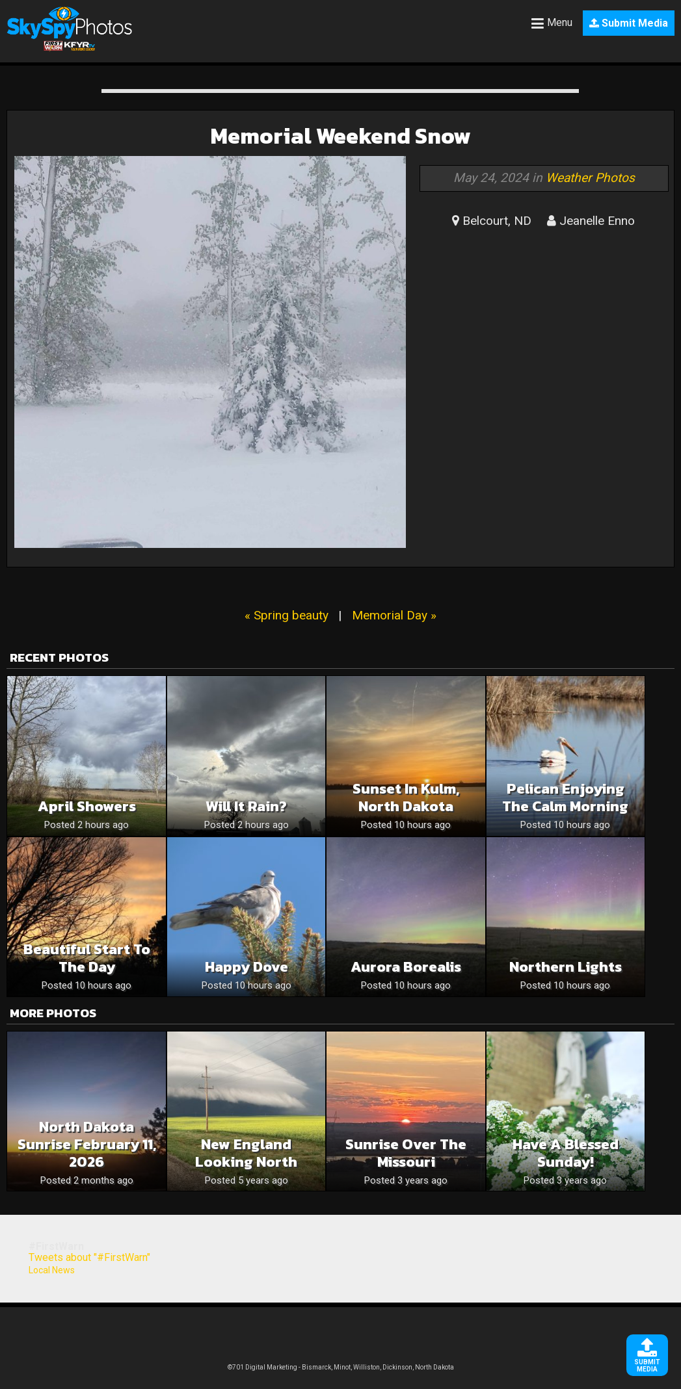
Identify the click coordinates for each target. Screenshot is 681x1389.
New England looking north (246, 1153)
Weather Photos (590, 177)
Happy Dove (246, 967)
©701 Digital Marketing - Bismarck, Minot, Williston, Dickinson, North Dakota (341, 1367)
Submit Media (628, 23)
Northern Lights (565, 967)
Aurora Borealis (406, 967)
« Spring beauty (286, 615)
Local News (52, 1270)
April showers (87, 806)
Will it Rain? (246, 806)
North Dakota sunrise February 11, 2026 (87, 1144)
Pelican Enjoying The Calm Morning (565, 797)
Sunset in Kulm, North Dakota (406, 797)
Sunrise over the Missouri (405, 1153)
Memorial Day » (394, 615)
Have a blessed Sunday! (566, 1153)
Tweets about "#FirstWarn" (89, 1257)
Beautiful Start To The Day (86, 958)
